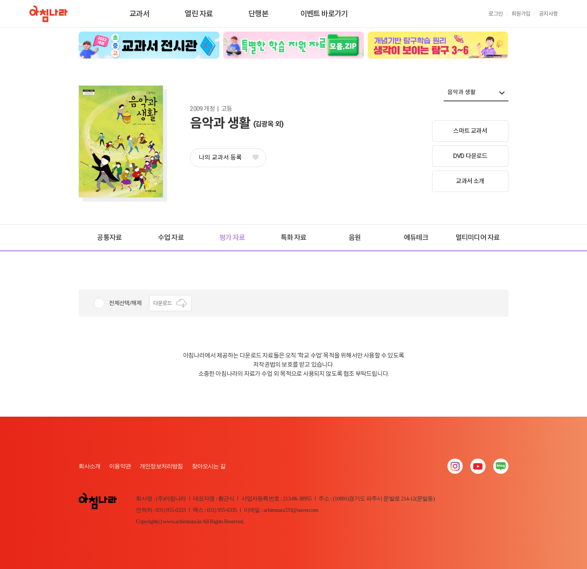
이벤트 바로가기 (324, 13)
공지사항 (548, 14)
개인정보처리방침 (161, 466)
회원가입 (520, 14)
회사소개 (89, 466)
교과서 (139, 13)
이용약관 (120, 466)
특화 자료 (294, 237)
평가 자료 (232, 237)
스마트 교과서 (470, 130)
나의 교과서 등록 (228, 157)
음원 (355, 237)
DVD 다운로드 (470, 156)
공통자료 (109, 237)
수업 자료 (171, 237)
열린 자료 (198, 13)
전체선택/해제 (125, 303)
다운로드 (170, 303)
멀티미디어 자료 (477, 237)
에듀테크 (416, 237)
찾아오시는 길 (208, 466)
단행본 (258, 13)
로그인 (496, 14)
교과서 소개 (470, 181)
